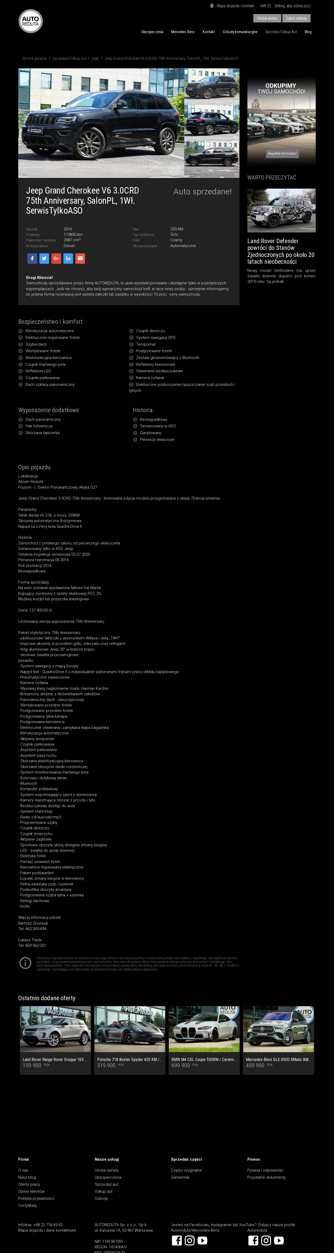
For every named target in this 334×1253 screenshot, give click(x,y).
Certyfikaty (27, 1205)
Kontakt (209, 31)
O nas (23, 1170)
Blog (308, 31)
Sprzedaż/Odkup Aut (281, 31)
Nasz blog (27, 1177)
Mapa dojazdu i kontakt (231, 6)
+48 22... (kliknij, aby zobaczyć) (285, 5)
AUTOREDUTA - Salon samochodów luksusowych (31, 21)
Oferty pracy (29, 1184)
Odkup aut (103, 1191)
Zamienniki (180, 1177)
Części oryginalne (186, 1170)
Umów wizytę (267, 18)
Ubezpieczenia (152, 31)
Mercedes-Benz (183, 31)
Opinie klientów (31, 1191)
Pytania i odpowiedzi (265, 1170)
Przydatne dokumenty (266, 1177)
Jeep (95, 58)
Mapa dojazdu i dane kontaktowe (47, 1230)
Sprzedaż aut (106, 1184)
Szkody (101, 1198)
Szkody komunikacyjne (240, 31)
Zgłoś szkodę (296, 18)
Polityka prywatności (36, 1198)
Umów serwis (106, 1170)
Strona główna (34, 58)
